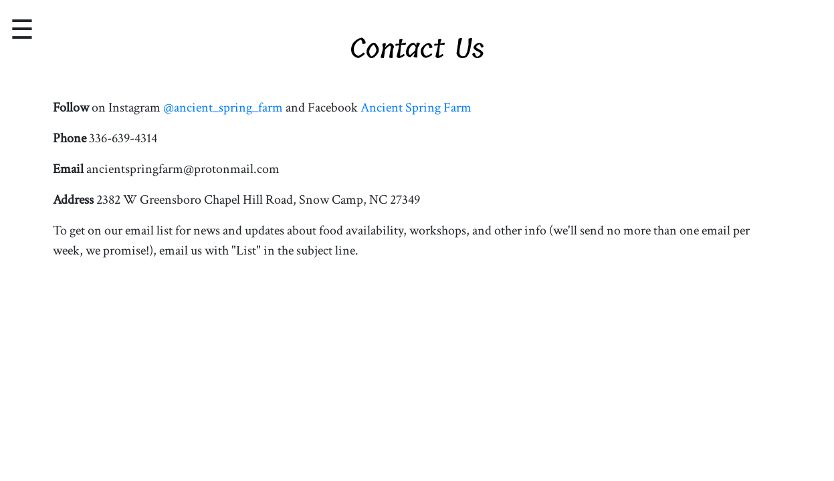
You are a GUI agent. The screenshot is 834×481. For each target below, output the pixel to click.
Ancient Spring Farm (416, 107)
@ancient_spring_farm (223, 107)
